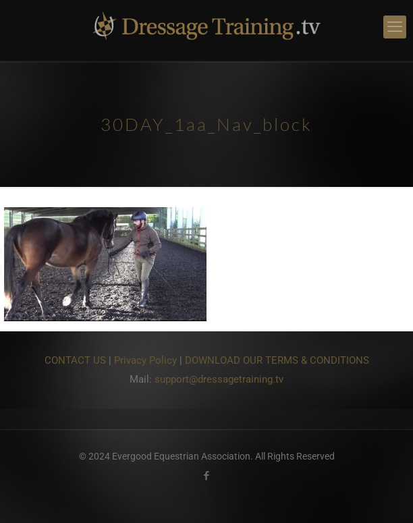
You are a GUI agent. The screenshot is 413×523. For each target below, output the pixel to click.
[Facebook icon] (207, 476)
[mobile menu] (394, 27)
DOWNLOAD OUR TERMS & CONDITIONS (277, 360)
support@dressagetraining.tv (219, 379)
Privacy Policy (145, 360)
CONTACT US (75, 360)
